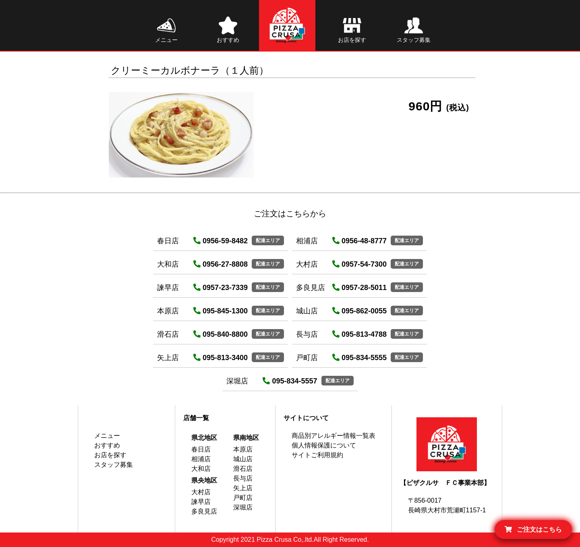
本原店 (243, 449)
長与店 (243, 478)
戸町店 (243, 497)
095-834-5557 (290, 381)
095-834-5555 (359, 358)
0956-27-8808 (220, 264)
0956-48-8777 (359, 241)
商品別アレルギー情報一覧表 (333, 435)
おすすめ (107, 445)
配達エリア (268, 240)
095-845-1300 (220, 311)
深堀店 (243, 507)
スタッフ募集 (113, 464)
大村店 (201, 492)
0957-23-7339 (220, 288)
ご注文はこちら (533, 529)
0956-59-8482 (220, 241)
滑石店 (243, 468)
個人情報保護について (324, 445)
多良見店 (204, 511)
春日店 (201, 449)
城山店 (243, 459)
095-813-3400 (220, 358)
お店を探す (110, 455)
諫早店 (201, 501)
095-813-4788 (359, 334)
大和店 (201, 468)
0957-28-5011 (359, 288)
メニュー (107, 435)
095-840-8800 (220, 334)
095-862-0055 (359, 311)
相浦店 (201, 459)
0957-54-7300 (359, 264)
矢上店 (243, 488)
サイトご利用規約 (317, 455)
